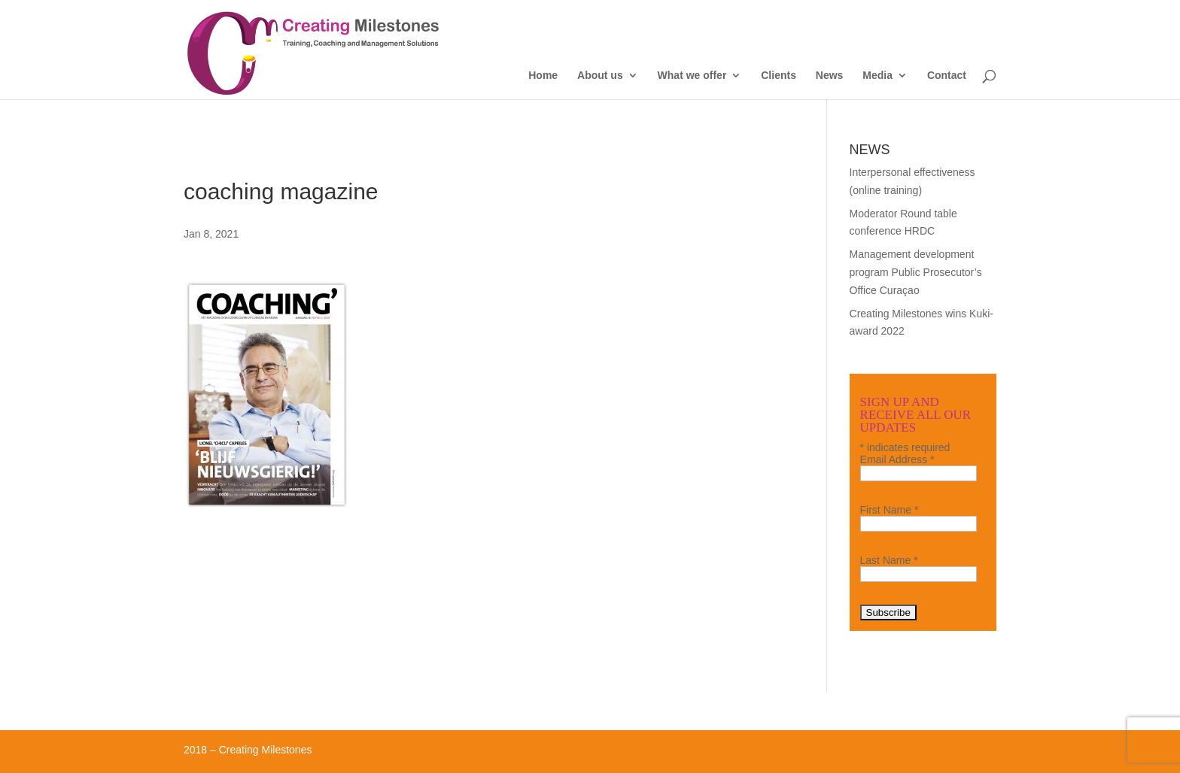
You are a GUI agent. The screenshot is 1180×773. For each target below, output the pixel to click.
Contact (946, 75)
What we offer (692, 75)
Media (877, 75)
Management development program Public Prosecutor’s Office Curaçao (916, 272)
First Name (889, 510)
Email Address (897, 459)
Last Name (889, 560)
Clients (778, 75)
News (830, 75)
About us (600, 75)
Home (543, 75)
